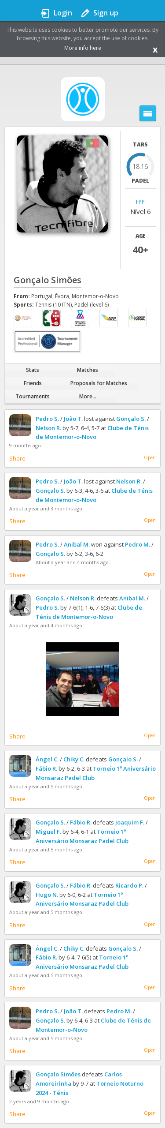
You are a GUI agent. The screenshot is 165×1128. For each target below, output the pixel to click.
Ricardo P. (129, 885)
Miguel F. (48, 832)
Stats (32, 370)
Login (63, 13)
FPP (140, 202)
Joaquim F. (129, 822)
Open (150, 457)
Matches (87, 370)
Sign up (105, 13)
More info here (82, 48)
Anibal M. (77, 544)
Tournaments (32, 396)
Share (17, 458)
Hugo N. (47, 895)
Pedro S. (47, 419)
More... (87, 396)
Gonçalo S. (131, 419)
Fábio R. (46, 768)
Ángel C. (47, 759)
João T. (73, 419)
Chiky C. (73, 759)
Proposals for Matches (98, 383)
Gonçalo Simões (58, 1074)
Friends (33, 383)
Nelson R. (48, 428)
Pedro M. (137, 544)
